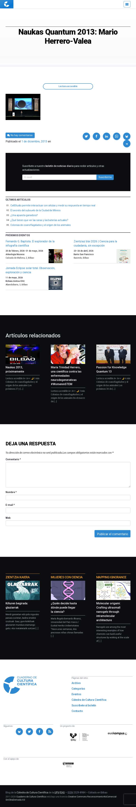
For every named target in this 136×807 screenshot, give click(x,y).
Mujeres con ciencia (67, 577)
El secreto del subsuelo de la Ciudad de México (35, 210)
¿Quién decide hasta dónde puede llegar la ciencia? (64, 607)
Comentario (13, 459)
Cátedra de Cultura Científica (89, 699)
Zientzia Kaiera (18, 577)
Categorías (78, 688)
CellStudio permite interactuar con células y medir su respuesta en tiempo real (52, 205)
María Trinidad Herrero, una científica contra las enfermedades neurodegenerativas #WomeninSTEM (66, 376)
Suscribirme (105, 177)
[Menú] (127, 4)
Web (8, 517)
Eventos (76, 694)
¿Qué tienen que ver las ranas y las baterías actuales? (39, 220)
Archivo (76, 683)
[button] (86, 136)
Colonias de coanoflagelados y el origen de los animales (40, 225)
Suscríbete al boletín (84, 705)
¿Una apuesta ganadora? (24, 215)
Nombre (11, 492)
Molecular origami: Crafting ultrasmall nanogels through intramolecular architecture (108, 612)
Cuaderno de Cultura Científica (31, 796)
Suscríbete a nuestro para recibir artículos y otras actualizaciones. (63, 168)
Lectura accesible (68, 86)
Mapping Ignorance (111, 577)
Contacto (77, 711)
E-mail (10, 505)
